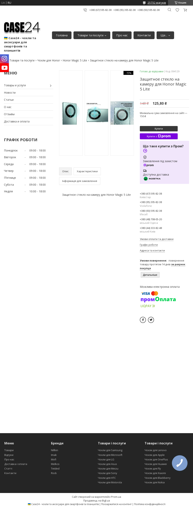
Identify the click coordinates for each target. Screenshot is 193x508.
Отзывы (9, 114)
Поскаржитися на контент (116, 504)
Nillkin (54, 450)
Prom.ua (116, 497)
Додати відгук (177, 10)
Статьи (9, 100)
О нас (7, 107)
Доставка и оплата (17, 121)
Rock (54, 473)
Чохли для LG (106, 459)
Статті (8, 468)
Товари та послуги (90, 35)
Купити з (159, 136)
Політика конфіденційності (149, 504)
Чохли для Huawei (156, 464)
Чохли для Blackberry (158, 478)
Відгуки (8, 455)
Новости (10, 92)
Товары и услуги (15, 85)
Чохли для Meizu (108, 468)
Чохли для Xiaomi (155, 473)
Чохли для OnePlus (156, 459)
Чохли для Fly (153, 468)
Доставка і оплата (15, 464)
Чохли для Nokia (155, 482)
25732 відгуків (157, 3)
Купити (159, 128)
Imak (54, 455)
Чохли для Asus (107, 464)
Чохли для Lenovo (156, 450)
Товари (9, 450)
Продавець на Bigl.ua (96, 500)
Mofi (53, 459)
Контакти (144, 35)
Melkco (55, 464)
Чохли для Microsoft (110, 455)
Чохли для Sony (107, 473)
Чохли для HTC (107, 478)
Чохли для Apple (155, 455)
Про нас (122, 35)
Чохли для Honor (48, 60)
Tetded (55, 468)
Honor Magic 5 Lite (75, 60)
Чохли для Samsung (110, 450)
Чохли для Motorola (110, 482)
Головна (62, 35)
